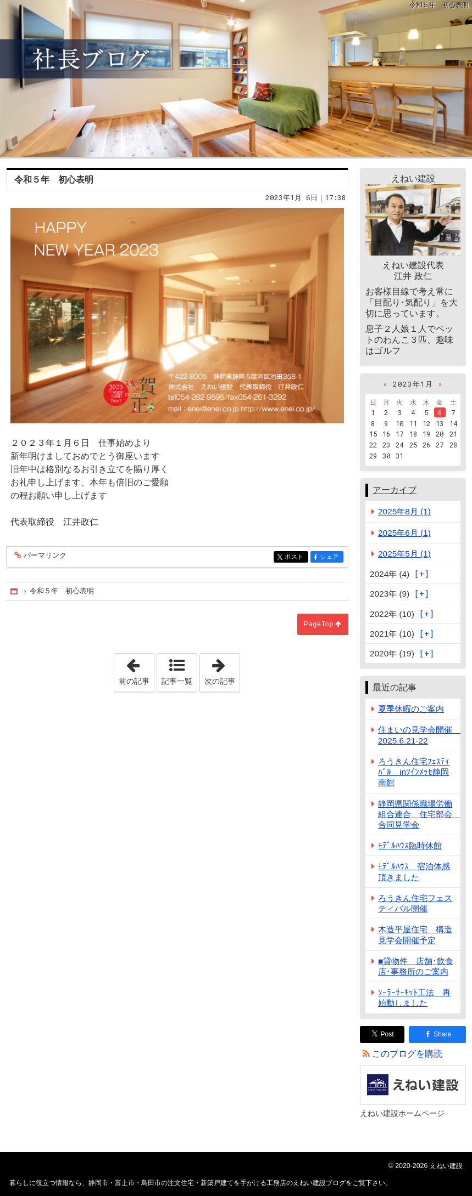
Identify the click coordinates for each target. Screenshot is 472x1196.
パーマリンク (44, 555)
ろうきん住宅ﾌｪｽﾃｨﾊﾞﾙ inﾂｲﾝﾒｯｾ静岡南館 (413, 772)
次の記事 (222, 669)
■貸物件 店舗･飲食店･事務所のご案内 (415, 966)
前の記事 (136, 669)
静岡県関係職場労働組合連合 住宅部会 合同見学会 (419, 814)
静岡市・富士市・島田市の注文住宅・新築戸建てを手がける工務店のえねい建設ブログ (236, 78)
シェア (330, 557)
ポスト (295, 557)
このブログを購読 (407, 1053)
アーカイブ (395, 490)
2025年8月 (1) (404, 511)
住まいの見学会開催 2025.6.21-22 (419, 735)
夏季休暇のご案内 (411, 708)
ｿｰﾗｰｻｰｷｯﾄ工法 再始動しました (414, 997)
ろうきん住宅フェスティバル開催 (415, 903)
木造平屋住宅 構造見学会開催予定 (415, 934)
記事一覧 (177, 681)
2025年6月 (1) (404, 532)
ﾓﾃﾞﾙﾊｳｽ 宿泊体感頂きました (414, 871)
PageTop (319, 624)
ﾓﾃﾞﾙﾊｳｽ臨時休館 (410, 845)
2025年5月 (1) (404, 553)
